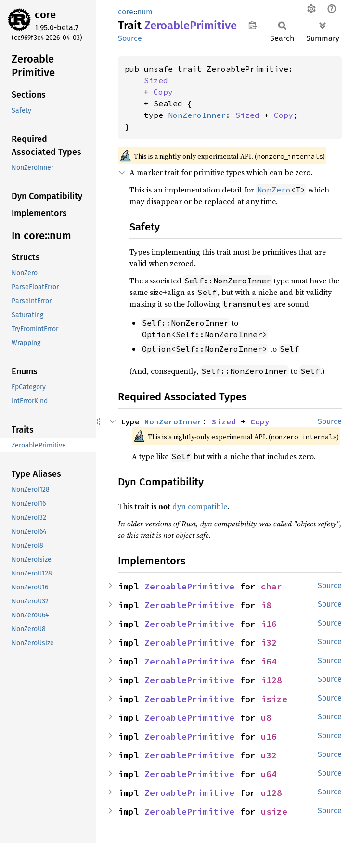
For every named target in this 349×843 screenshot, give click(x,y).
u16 (269, 736)
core (45, 14)
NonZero (274, 189)
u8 (266, 717)
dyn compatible (199, 506)
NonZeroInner (197, 115)
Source (130, 38)
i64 (269, 661)
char (271, 586)
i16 (269, 623)
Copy (163, 92)
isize (274, 698)
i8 (266, 605)
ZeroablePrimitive (189, 586)
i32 (269, 642)
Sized (156, 80)
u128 (271, 792)
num (145, 11)
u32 (269, 755)
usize (274, 811)
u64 (269, 773)
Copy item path (252, 25)
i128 (271, 680)
